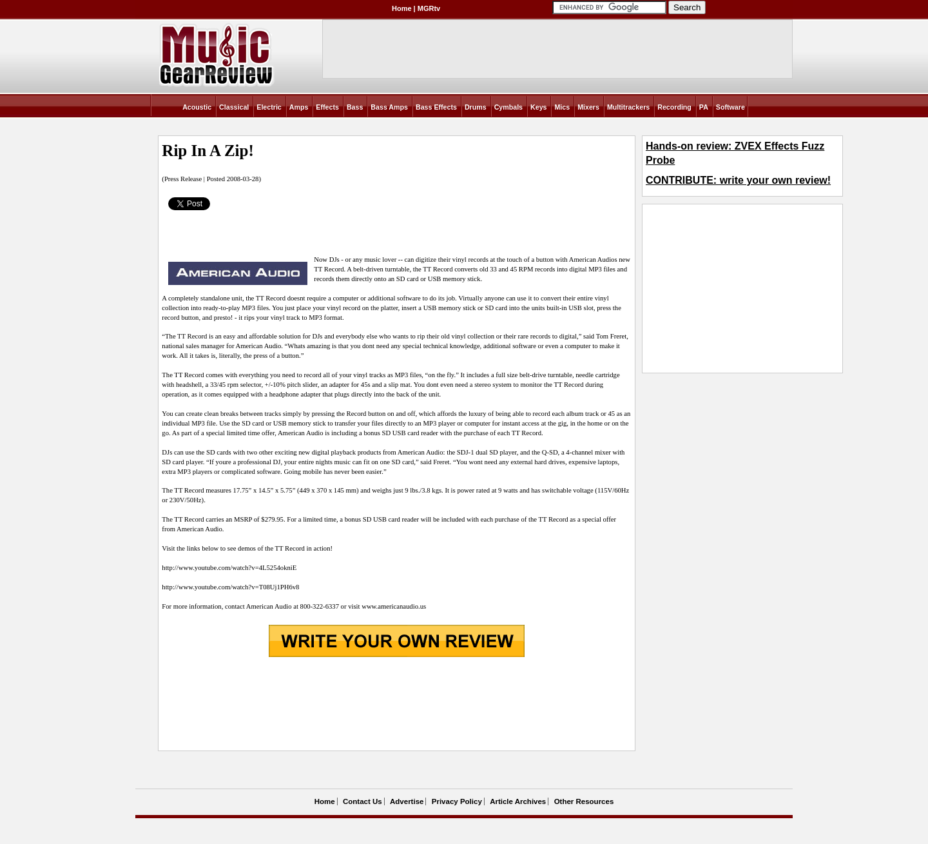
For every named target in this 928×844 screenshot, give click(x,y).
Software (730, 107)
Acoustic (196, 107)
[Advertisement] (396, 705)
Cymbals (508, 107)
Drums (476, 107)
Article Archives (518, 801)
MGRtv (429, 8)
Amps (299, 107)
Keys (538, 107)
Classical (234, 107)
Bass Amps (389, 107)
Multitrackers (628, 107)
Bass (355, 107)
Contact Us (362, 801)
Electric (269, 107)
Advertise (406, 801)
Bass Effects (436, 107)
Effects (327, 107)
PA (703, 107)
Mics (562, 107)
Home (402, 8)
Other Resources (584, 801)
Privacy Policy (457, 801)
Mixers (588, 107)
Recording (674, 107)
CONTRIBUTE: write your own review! (738, 180)
